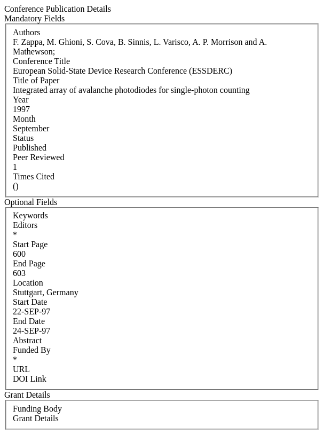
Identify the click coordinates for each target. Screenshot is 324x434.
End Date (29, 321)
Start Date (30, 301)
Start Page (30, 244)
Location (28, 282)
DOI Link (29, 378)
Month (24, 118)
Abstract (27, 340)
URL (21, 369)
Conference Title (41, 61)
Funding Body (37, 408)
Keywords (30, 215)
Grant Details (36, 418)
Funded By (32, 349)
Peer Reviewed (38, 157)
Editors (25, 225)
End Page (29, 263)
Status (23, 138)
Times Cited (33, 176)
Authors (27, 32)
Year (20, 99)
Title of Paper (36, 80)
